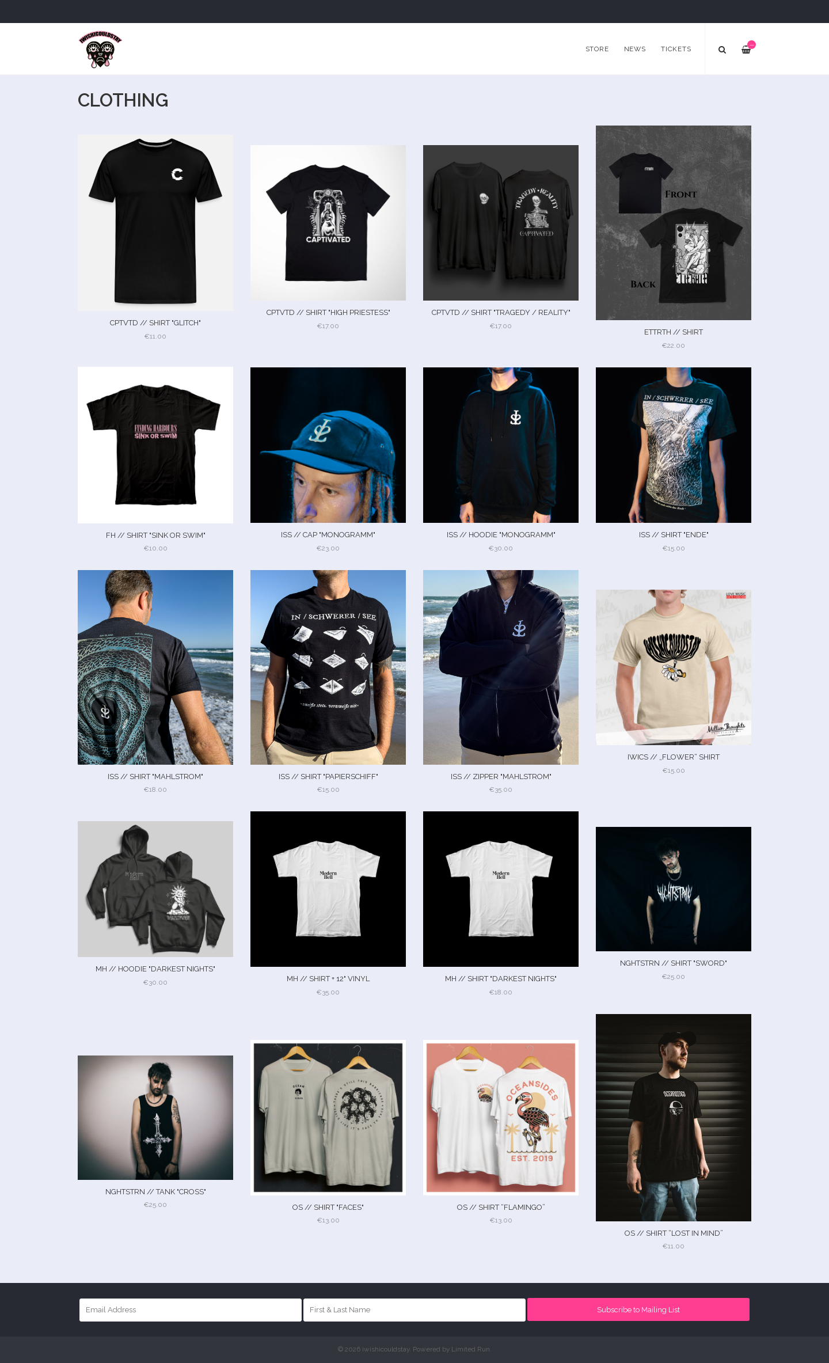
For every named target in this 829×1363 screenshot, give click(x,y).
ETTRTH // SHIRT (673, 332)
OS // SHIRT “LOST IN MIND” (674, 1233)
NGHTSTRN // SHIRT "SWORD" (673, 963)
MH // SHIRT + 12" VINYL (328, 978)
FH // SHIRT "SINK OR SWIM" (156, 535)
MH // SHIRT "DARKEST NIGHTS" (501, 978)
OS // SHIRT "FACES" (328, 1207)
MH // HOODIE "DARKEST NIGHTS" (155, 969)
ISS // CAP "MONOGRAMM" (328, 534)
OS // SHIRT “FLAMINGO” (501, 1207)
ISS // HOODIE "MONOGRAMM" (501, 534)
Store (597, 49)
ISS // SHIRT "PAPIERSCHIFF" (328, 776)
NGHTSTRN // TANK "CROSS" (155, 1191)
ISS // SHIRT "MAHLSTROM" (155, 776)
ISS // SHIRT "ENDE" (674, 534)
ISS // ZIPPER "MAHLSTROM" (501, 776)
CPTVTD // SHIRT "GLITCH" (155, 322)
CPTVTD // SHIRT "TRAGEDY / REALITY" (501, 312)
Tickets (676, 49)
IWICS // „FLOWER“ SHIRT (674, 757)
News (635, 49)
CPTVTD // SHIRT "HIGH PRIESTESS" (328, 312)
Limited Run (470, 1349)
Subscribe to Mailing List (638, 1309)
